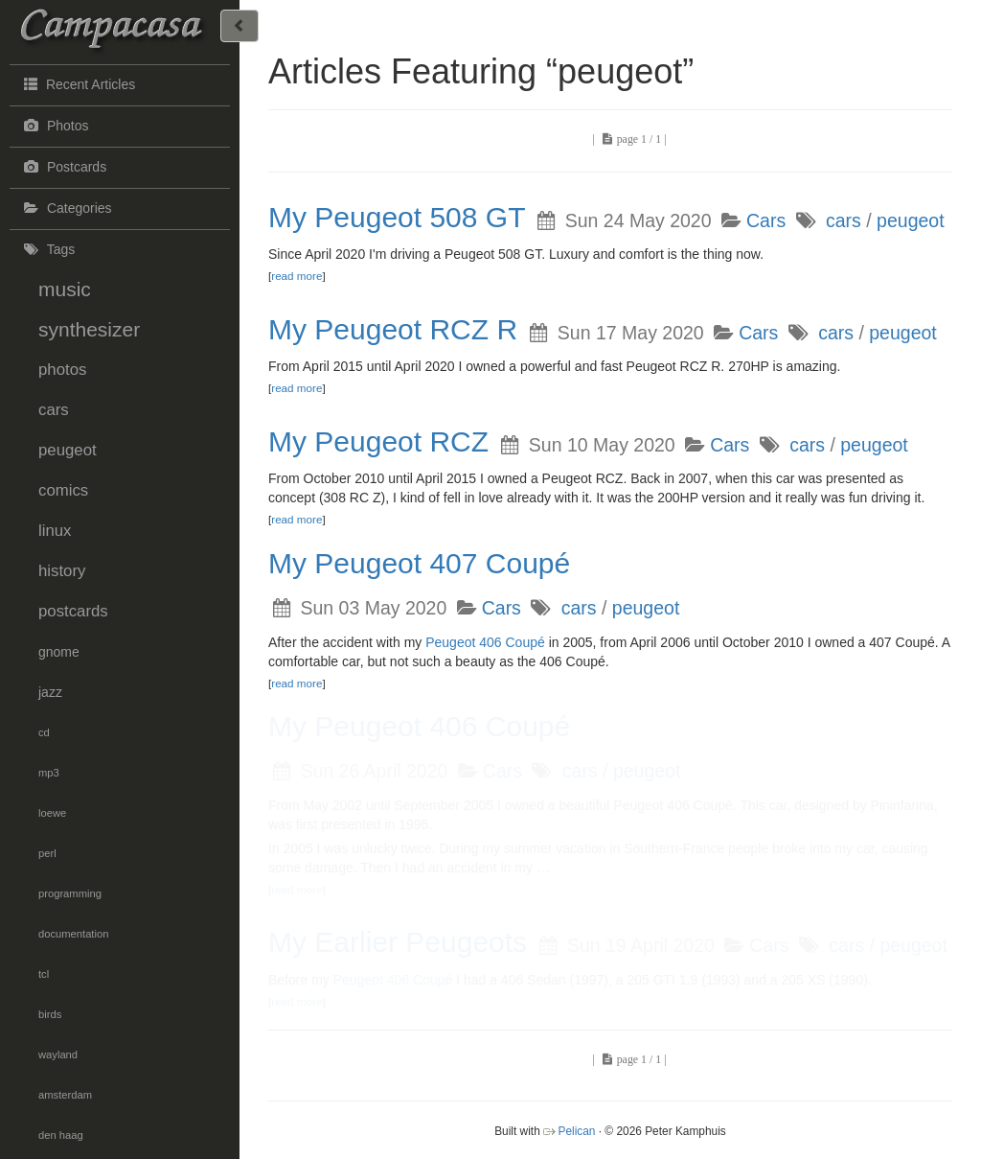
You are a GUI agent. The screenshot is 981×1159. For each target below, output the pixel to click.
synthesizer (89, 329)
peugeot (67, 450)
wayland (58, 1054)
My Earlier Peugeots (397, 942)
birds (49, 1014)
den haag (60, 1135)
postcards (73, 611)
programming (70, 893)
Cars (766, 220)
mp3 (48, 772)
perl (47, 853)
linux (55, 531)
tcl (43, 974)
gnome (59, 652)
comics (63, 490)
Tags (47, 249)
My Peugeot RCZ (378, 441)
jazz (50, 692)
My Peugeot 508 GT (396, 217)
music (64, 289)
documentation (73, 933)
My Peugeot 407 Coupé (419, 563)
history (61, 571)
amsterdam (65, 1095)
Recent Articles (77, 83)
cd (44, 732)
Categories (65, 208)
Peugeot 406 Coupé (485, 642)
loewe (52, 813)
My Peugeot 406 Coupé (419, 726)
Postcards (62, 166)
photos (62, 369)
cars (53, 410)
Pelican (576, 1131)
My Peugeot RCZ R (392, 329)
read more (296, 275)
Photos (53, 125)
